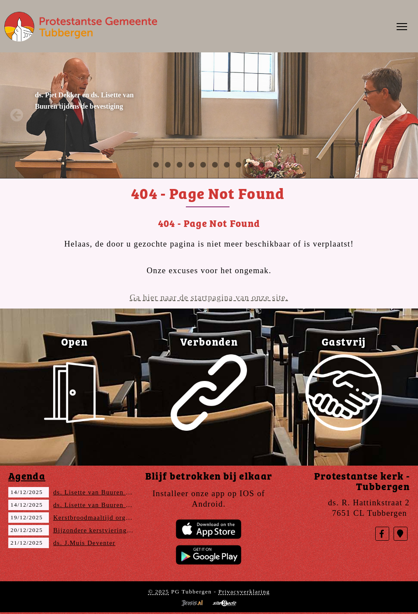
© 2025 (158, 591)
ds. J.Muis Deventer (84, 542)
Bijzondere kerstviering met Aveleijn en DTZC (126, 530)
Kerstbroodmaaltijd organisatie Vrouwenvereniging (132, 517)
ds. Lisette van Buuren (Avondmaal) (109, 492)
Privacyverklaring (244, 591)
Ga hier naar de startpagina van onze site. (209, 297)
